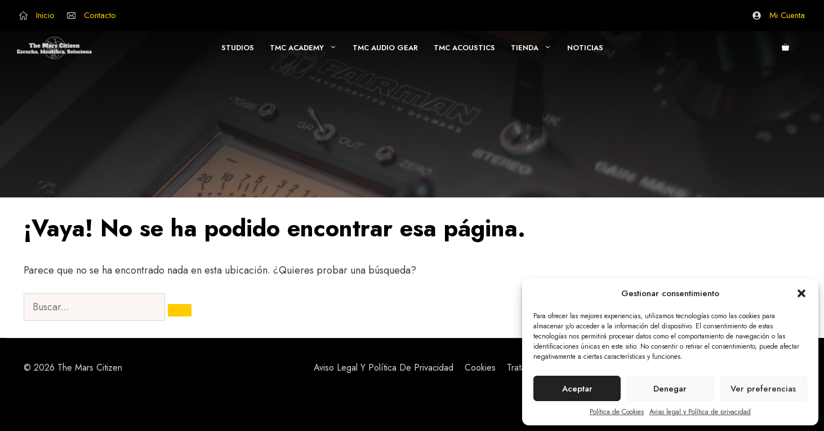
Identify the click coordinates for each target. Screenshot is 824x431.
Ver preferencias (763, 388)
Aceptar (577, 388)
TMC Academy (307, 48)
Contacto (100, 15)
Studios (237, 47)
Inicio (45, 15)
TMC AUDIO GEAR (385, 47)
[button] (801, 293)
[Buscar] (179, 310)
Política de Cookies (617, 412)
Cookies (480, 367)
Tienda (535, 48)
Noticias (585, 47)
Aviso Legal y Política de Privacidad (383, 367)
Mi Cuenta (787, 15)
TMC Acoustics (464, 47)
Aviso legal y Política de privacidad (700, 412)
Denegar (670, 388)
